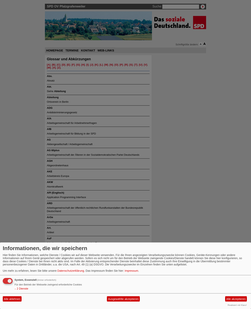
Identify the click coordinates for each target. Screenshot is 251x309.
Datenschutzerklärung (70, 270)
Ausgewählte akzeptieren (123, 299)
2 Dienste (21, 288)
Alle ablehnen (12, 299)
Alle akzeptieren (236, 299)
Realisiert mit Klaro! (237, 305)
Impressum (131, 270)
